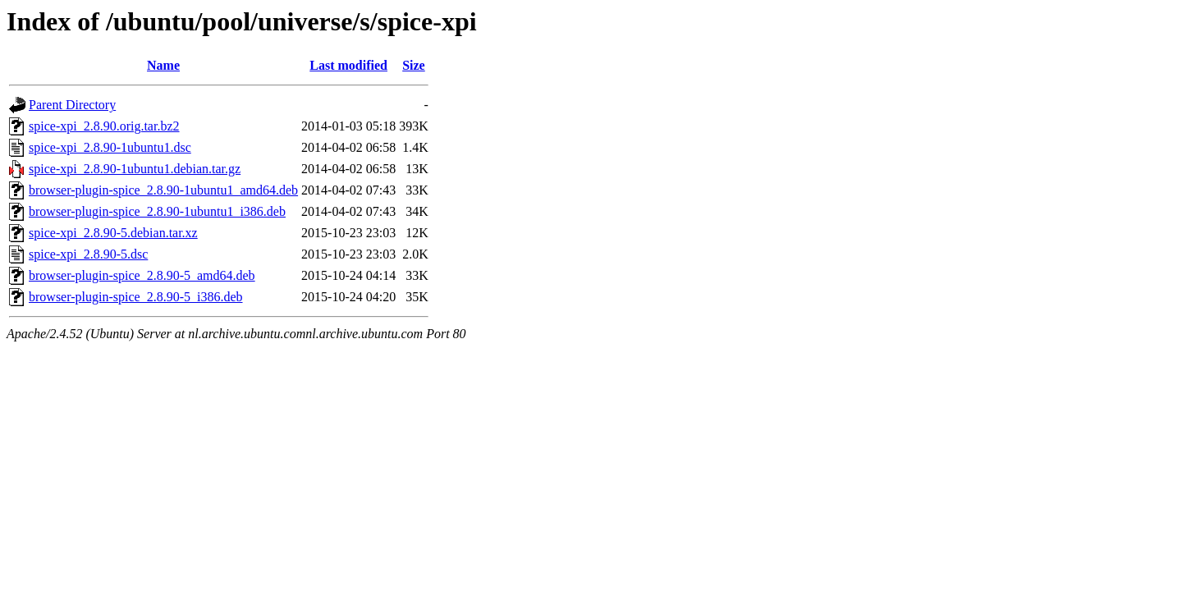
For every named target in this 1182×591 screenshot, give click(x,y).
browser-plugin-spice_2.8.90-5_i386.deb (136, 297)
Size (413, 65)
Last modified (348, 65)
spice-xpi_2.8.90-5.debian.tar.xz (113, 233)
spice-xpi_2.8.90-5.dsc (88, 254)
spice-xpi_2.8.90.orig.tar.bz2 (104, 126)
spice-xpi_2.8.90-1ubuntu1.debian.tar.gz (135, 169)
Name (163, 65)
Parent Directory (72, 105)
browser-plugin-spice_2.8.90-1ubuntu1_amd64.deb (163, 190)
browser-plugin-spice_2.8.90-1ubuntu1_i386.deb (157, 211)
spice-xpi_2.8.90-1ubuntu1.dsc (110, 147)
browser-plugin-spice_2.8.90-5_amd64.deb (142, 275)
